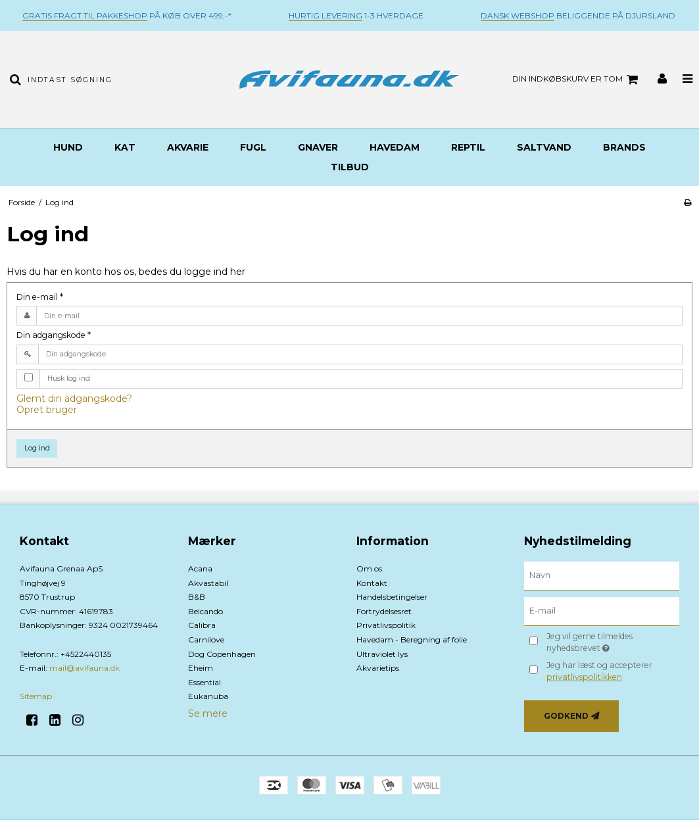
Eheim (200, 668)
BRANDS (624, 147)
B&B (196, 597)
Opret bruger (46, 410)
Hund (68, 147)
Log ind (37, 448)
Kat (124, 147)
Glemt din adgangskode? (74, 398)
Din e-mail (39, 297)
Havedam (395, 147)
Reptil (468, 147)
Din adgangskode (53, 335)
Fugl (253, 147)
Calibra (202, 625)
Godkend (566, 716)
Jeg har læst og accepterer (599, 671)
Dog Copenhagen (222, 654)
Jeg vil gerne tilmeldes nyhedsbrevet (609, 642)
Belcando (205, 611)
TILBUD (350, 167)
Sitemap (36, 696)
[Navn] (601, 575)
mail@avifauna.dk (84, 668)
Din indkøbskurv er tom (577, 79)
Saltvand (544, 147)
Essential (204, 682)
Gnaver (318, 147)
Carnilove (206, 639)
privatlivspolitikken (584, 677)
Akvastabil (208, 583)
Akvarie (187, 147)
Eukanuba (208, 696)
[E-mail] (601, 611)
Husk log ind (68, 378)
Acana (200, 568)
